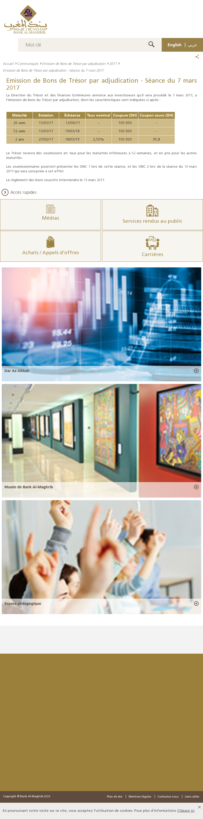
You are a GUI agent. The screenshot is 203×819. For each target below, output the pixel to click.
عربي (192, 44)
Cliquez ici (185, 811)
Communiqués (27, 63)
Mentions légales (140, 796)
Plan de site (114, 796)
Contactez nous (168, 796)
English (175, 44)
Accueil (8, 63)
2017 (112, 63)
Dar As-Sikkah (16, 370)
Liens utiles (192, 796)
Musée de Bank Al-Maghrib (28, 487)
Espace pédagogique (22, 603)
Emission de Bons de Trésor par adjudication (73, 63)
